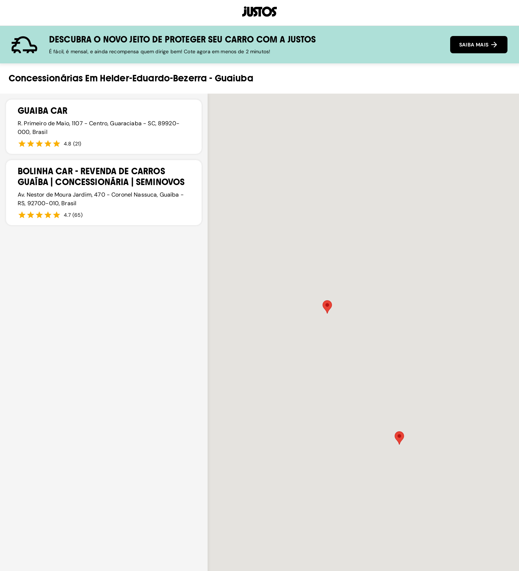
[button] (327, 307)
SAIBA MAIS (479, 44)
